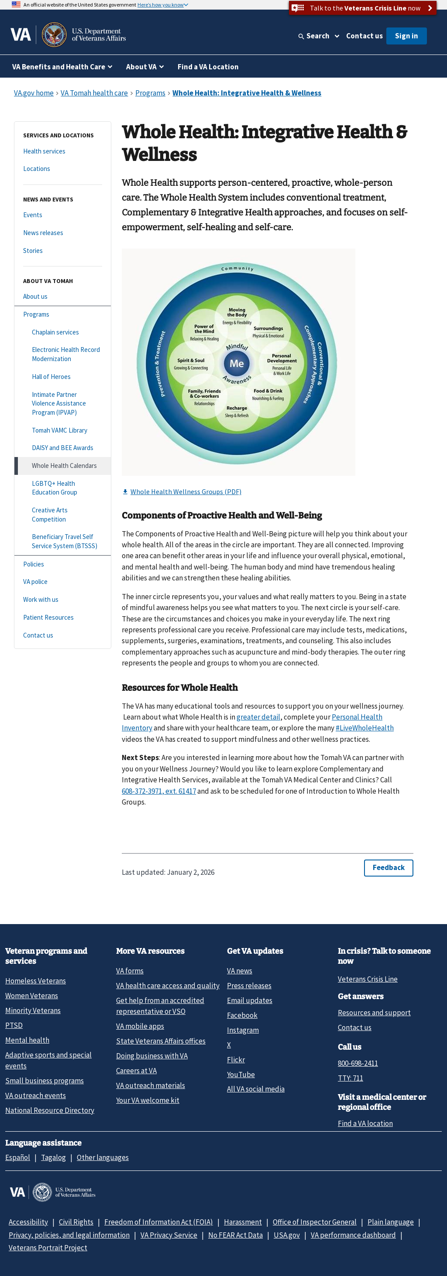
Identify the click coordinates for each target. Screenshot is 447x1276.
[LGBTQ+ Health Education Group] (62, 488)
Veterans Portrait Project (48, 1247)
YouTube (241, 1074)
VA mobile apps (140, 1026)
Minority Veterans (33, 1010)
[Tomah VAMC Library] (62, 431)
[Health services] (62, 151)
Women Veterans (31, 995)
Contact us (364, 36)
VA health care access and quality (168, 985)
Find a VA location (365, 1123)
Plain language (391, 1222)
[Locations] (62, 169)
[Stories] (62, 251)
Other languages (103, 1157)
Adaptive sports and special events (48, 1060)
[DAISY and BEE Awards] (62, 448)
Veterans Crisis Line (368, 979)
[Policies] (62, 564)
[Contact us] (62, 636)
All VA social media (256, 1089)
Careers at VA (136, 1070)
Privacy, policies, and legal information (69, 1235)
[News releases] (62, 233)
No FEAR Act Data (235, 1235)
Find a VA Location (208, 67)
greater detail (258, 717)
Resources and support (374, 1012)
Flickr (236, 1059)
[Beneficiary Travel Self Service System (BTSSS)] (62, 541)
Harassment (243, 1222)
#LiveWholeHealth (365, 728)
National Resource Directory (49, 1110)
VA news (239, 971)
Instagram (243, 1030)
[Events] (62, 215)
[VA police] (62, 582)
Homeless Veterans (35, 981)
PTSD (14, 1025)
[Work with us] (62, 600)
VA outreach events (35, 1095)
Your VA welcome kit (147, 1100)
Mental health (27, 1040)
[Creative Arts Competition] (62, 515)
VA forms (130, 971)
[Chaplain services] (62, 332)
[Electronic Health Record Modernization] (62, 354)
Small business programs (44, 1080)
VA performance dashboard (353, 1235)
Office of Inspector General (315, 1222)
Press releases (249, 985)
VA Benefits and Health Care (58, 67)
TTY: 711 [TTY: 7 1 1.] (350, 1078)
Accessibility (28, 1222)
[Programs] (62, 315)
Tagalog (53, 1157)
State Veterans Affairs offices (161, 1041)
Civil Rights (76, 1222)
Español (17, 1157)
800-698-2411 (358, 1063)
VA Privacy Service (169, 1235)
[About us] (62, 297)
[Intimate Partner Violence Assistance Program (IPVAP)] (62, 404)
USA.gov (287, 1235)
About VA (141, 67)
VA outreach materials (150, 1085)
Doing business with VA (152, 1056)
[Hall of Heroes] (62, 377)
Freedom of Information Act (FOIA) (158, 1222)
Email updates (249, 1000)
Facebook (242, 1015)
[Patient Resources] (62, 618)
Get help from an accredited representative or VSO (160, 1006)
